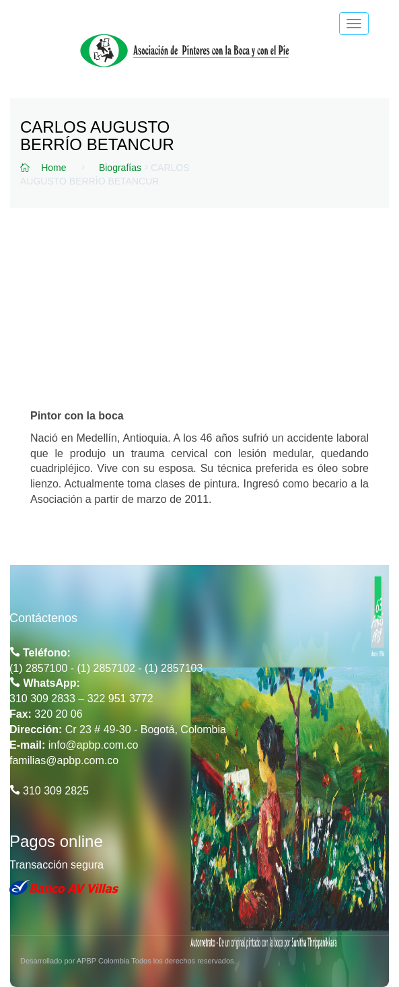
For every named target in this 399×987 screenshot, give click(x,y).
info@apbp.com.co (93, 745)
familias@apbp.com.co (63, 760)
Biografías (120, 167)
